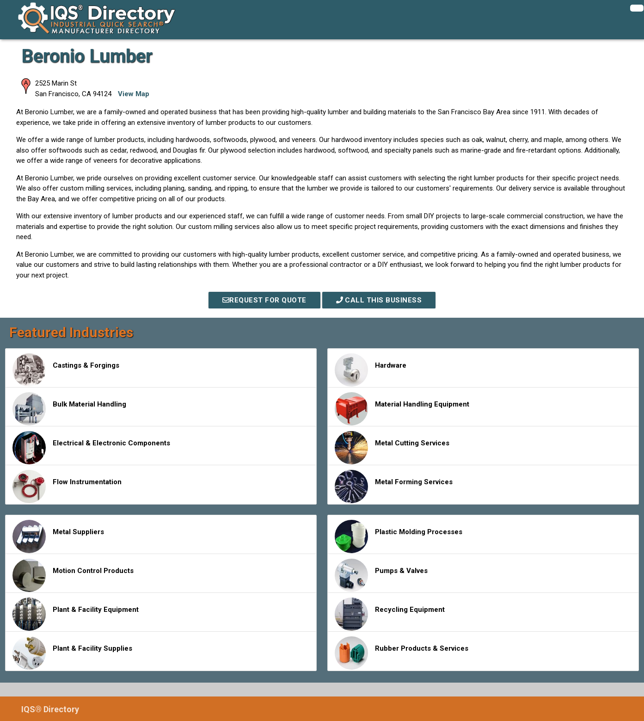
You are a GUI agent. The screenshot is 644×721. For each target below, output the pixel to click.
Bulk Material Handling (69, 408)
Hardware (370, 370)
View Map (133, 94)
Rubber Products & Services (401, 653)
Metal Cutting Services (392, 447)
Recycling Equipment (390, 614)
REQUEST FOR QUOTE (264, 300)
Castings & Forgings (65, 370)
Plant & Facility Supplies (72, 653)
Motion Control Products (73, 575)
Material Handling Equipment (402, 408)
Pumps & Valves (381, 575)
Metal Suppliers (58, 536)
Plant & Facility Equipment (75, 614)
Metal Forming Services (394, 486)
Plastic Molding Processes (398, 536)
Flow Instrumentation (67, 486)
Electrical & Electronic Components (91, 447)
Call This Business (379, 300)
